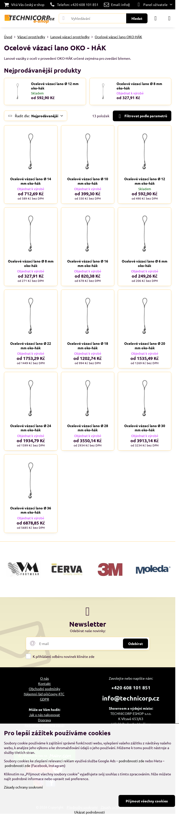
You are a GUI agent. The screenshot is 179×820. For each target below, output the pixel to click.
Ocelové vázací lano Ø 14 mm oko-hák (30, 180)
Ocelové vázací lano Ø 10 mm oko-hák (87, 180)
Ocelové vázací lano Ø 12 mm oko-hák (55, 86)
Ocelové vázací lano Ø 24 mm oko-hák (30, 427)
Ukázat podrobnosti (89, 812)
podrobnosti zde (131, 761)
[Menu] (169, 18)
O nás (44, 678)
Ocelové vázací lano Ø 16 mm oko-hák (87, 263)
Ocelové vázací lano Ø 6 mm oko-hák (144, 263)
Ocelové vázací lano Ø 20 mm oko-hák (144, 345)
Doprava (44, 720)
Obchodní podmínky (44, 688)
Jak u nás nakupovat (44, 714)
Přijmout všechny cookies (147, 801)
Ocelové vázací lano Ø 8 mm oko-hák (139, 86)
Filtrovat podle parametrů (142, 116)
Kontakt (44, 683)
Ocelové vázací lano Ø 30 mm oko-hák (144, 427)
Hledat (136, 18)
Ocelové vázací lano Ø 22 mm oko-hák (30, 345)
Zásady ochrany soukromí (23, 787)
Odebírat (135, 643)
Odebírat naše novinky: (88, 630)
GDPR (44, 699)
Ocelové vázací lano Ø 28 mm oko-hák (87, 427)
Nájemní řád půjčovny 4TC (44, 694)
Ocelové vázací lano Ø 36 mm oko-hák (30, 510)
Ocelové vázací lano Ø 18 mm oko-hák (87, 345)
